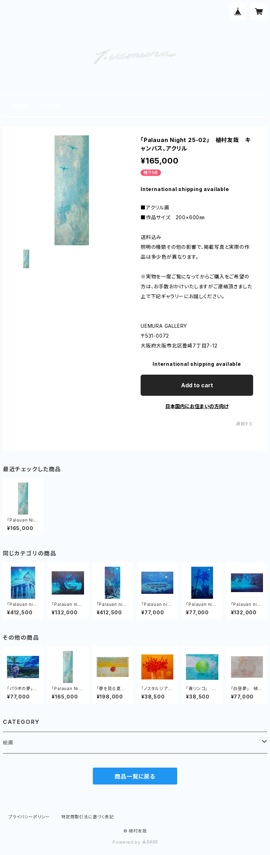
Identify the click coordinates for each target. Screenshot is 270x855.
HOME (21, 106)
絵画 (8, 742)
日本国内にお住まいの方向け (197, 406)
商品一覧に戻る (135, 776)
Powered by (135, 842)
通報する (244, 423)
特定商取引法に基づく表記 (87, 816)
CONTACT (52, 106)
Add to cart (197, 385)
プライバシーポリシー (29, 816)
